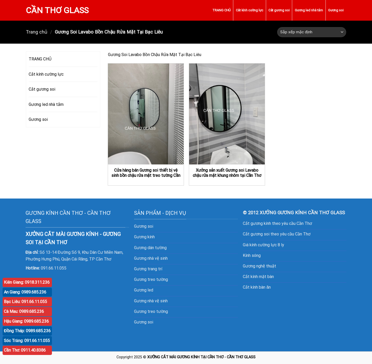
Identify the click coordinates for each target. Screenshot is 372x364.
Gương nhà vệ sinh (151, 258)
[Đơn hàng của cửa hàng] (311, 32)
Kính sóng (252, 255)
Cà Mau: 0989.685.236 (24, 311)
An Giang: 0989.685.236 (25, 292)
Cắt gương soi (278, 10)
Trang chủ (36, 32)
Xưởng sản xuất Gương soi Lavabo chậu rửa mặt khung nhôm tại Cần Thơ (227, 173)
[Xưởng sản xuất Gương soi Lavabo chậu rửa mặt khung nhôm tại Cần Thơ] (227, 114)
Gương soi (336, 10)
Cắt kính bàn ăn (257, 287)
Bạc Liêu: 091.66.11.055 (25, 301)
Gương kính (144, 236)
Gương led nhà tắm (309, 10)
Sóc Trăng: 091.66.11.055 (27, 340)
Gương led (143, 290)
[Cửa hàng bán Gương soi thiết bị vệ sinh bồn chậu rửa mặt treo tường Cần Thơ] (146, 114)
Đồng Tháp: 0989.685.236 (27, 330)
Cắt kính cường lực (249, 10)
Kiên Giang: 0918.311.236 (27, 282)
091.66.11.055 (53, 268)
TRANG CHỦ (221, 10)
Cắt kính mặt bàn (258, 276)
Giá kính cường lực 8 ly (263, 244)
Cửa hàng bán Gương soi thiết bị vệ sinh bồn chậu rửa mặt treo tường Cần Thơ (145, 175)
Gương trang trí (148, 268)
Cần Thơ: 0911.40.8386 (25, 350)
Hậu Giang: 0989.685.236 (26, 321)
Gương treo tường (151, 311)
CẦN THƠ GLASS (57, 10)
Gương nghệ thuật (259, 266)
